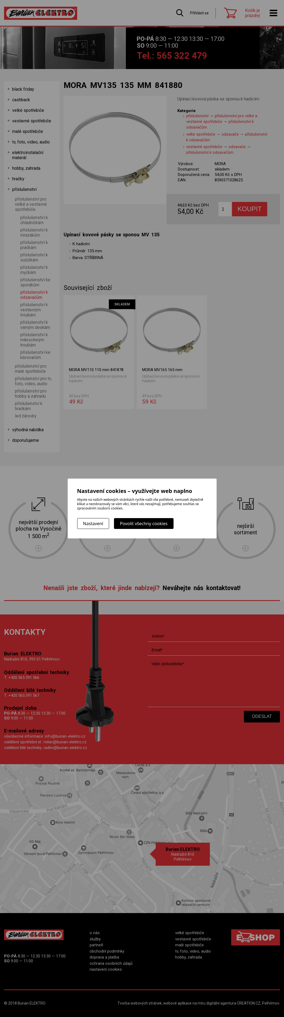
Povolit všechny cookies (144, 524)
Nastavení (93, 524)
